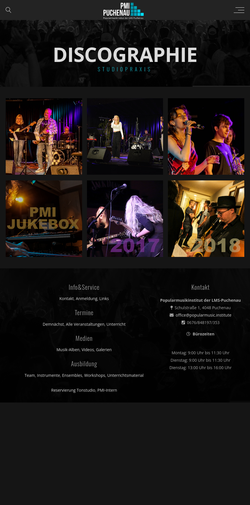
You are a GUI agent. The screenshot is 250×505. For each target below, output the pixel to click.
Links (104, 298)
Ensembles (72, 375)
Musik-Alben (68, 349)
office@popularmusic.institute (203, 315)
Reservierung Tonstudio (73, 390)
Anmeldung (86, 298)
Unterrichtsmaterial (125, 375)
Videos (88, 349)
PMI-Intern (107, 390)
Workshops (94, 375)
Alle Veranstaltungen (85, 324)
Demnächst (53, 324)
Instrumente (48, 375)
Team (30, 375)
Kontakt (66, 298)
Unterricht (115, 324)
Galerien (104, 349)
